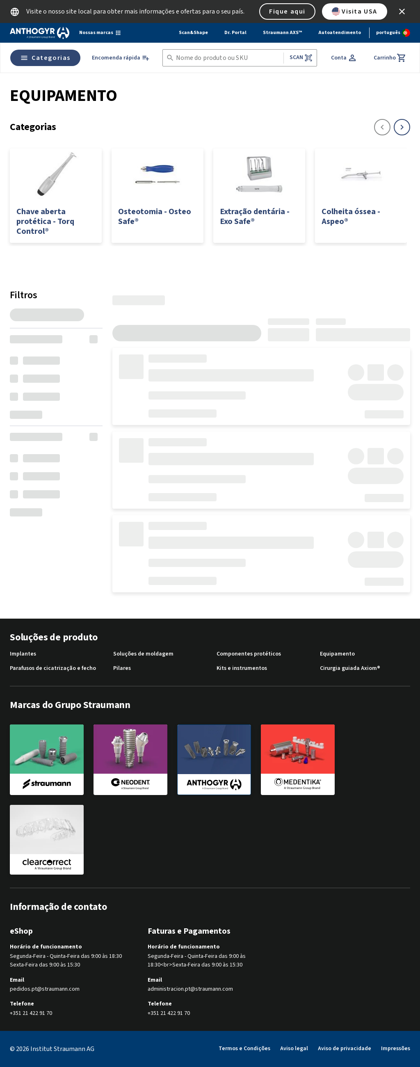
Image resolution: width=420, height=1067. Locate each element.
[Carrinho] (390, 58)
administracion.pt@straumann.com (190, 989)
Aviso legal (294, 1048)
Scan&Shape (193, 32)
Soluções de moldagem (143, 654)
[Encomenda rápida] (120, 58)
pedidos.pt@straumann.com (45, 989)
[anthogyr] (214, 760)
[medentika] (298, 759)
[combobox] (228, 58)
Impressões (395, 1048)
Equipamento (337, 654)
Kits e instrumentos (242, 668)
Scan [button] (301, 57)
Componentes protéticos (249, 654)
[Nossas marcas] (100, 33)
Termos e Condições (244, 1048)
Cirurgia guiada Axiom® (350, 668)
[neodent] (130, 759)
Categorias (45, 57)
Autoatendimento (339, 32)
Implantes (23, 654)
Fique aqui (287, 11)
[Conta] (344, 58)
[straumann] (47, 759)
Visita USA (354, 11)
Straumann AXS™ (282, 32)
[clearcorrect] (47, 840)
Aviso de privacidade (344, 1048)
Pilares (122, 668)
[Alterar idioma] (393, 33)
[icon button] (402, 11)
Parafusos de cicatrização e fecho (53, 668)
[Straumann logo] (39, 33)
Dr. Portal (235, 32)
